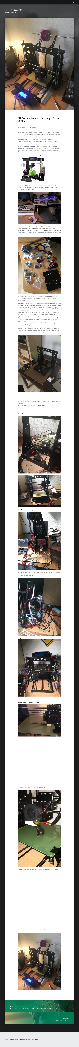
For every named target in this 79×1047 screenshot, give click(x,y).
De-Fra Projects (13, 10)
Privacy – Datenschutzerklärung (21, 2)
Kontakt (10, 2)
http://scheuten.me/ (23, 407)
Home (6, 2)
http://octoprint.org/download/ (26, 575)
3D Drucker (34, 127)
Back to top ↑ (35, 1039)
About (31, 2)
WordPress (24, 1039)
